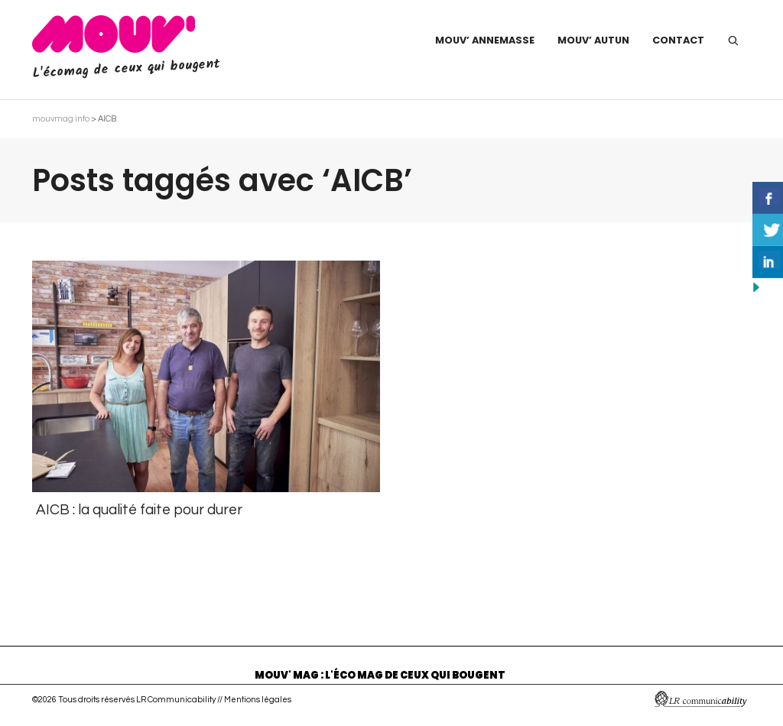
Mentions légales (257, 699)
